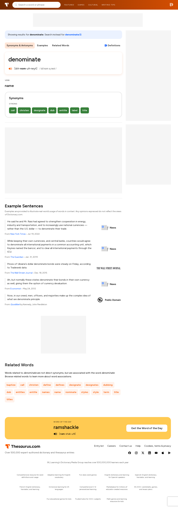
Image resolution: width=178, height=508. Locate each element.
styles (84, 392)
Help (138, 445)
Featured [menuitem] (69, 5)
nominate (71, 392)
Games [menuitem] (81, 5)
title (84, 110)
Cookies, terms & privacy (157, 445)
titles (10, 399)
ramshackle (66, 427)
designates (92, 384)
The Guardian (16, 257)
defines (60, 384)
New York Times (18, 234)
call (13, 110)
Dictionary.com (171, 5)
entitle (63, 110)
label (74, 110)
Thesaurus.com (7, 5)
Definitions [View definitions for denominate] (114, 45)
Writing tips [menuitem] (108, 5)
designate (39, 110)
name (57, 392)
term (106, 392)
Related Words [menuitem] (60, 45)
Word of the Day (62, 422)
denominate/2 (73, 34)
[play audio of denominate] (10, 68)
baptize (11, 384)
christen (24, 110)
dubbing (108, 384)
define (47, 384)
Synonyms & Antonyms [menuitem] (20, 45)
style (96, 392)
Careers (111, 445)
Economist (15, 288)
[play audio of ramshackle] (55, 434)
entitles (20, 392)
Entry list (99, 445)
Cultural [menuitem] (93, 5)
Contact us (125, 445)
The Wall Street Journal (21, 273)
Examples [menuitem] (42, 45)
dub (52, 110)
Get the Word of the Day (146, 428)
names (46, 392)
